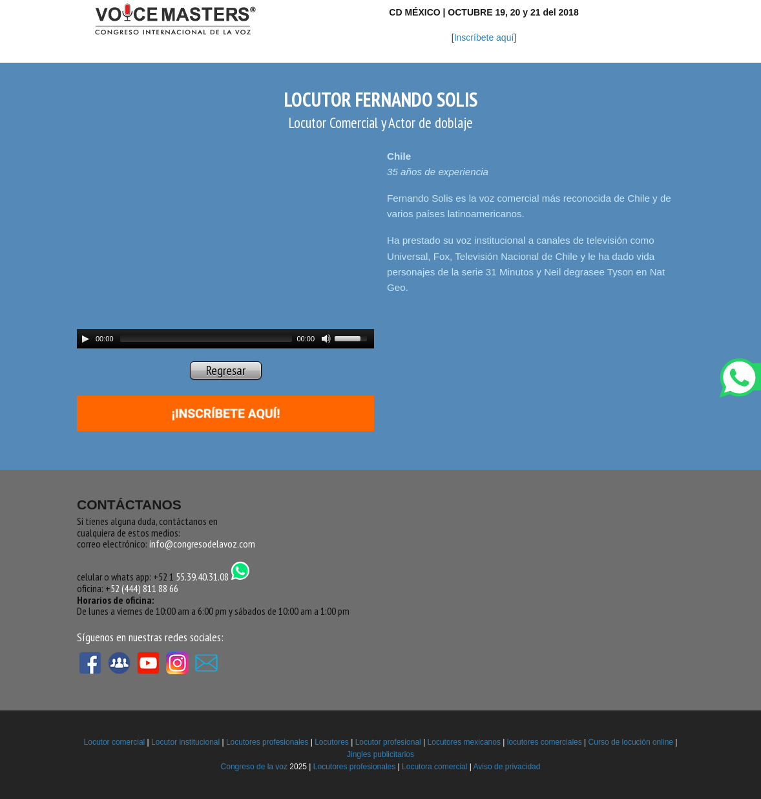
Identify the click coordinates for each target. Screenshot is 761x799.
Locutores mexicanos (464, 742)
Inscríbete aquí (484, 37)
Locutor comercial (114, 742)
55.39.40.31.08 (213, 576)
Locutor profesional (388, 742)
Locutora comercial (434, 766)
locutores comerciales (544, 742)
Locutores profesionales (267, 742)
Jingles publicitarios (380, 754)
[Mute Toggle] (326, 339)
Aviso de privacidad (507, 766)
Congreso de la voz (254, 766)
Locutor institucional (185, 742)
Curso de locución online (631, 742)
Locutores (332, 742)
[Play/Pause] (85, 339)
